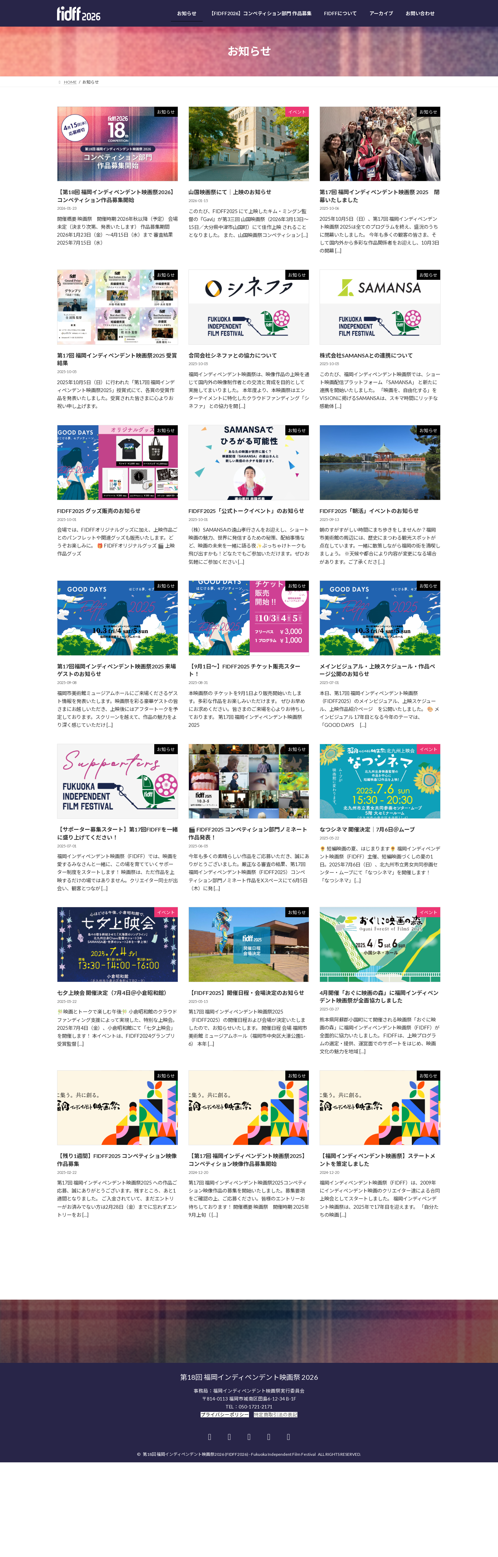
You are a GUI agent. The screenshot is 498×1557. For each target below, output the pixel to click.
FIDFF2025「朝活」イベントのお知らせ (369, 510)
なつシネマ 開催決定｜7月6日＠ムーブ (367, 829)
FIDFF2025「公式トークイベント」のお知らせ (246, 510)
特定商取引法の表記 (275, 1394)
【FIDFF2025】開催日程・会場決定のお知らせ (246, 992)
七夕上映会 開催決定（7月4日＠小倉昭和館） (113, 992)
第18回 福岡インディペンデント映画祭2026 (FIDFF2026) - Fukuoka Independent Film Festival (229, 1433)
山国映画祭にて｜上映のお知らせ (229, 192)
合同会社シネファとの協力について (232, 355)
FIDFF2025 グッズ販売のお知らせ (99, 510)
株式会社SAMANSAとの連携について (366, 355)
